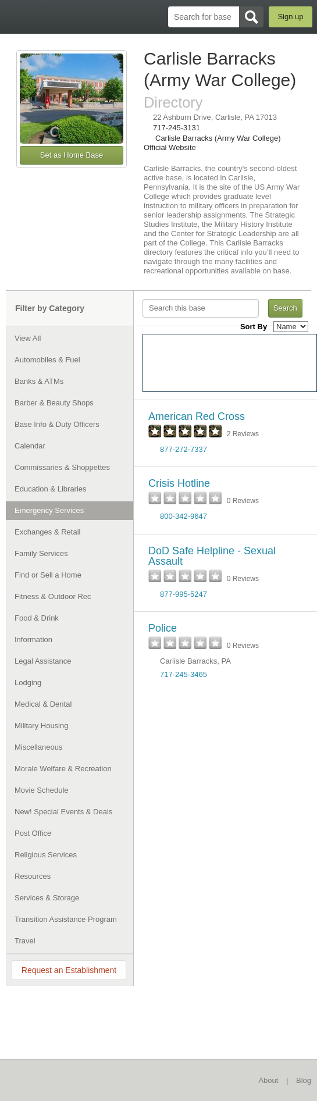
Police (162, 628)
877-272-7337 (183, 449)
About (268, 1080)
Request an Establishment (69, 970)
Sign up (290, 16)
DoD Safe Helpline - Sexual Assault (212, 556)
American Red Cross (196, 416)
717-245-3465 (183, 674)
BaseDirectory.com (15, 16)
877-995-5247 (183, 594)
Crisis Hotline (179, 483)
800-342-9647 (183, 516)
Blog (303, 1080)
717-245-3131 (176, 127)
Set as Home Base (71, 155)
